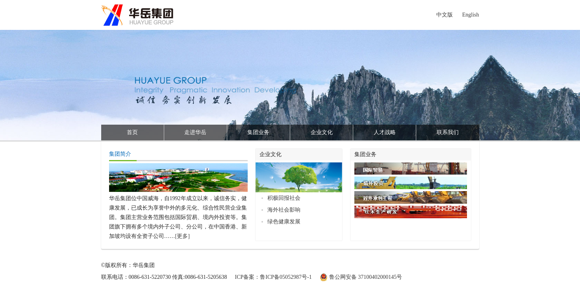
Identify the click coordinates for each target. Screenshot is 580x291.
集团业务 (258, 132)
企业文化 (322, 132)
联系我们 (448, 132)
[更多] (182, 236)
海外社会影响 (283, 210)
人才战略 (385, 132)
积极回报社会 (283, 198)
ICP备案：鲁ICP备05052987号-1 (273, 277)
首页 (132, 132)
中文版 (444, 15)
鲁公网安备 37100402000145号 (365, 277)
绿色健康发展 (283, 222)
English (470, 15)
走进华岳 (195, 132)
